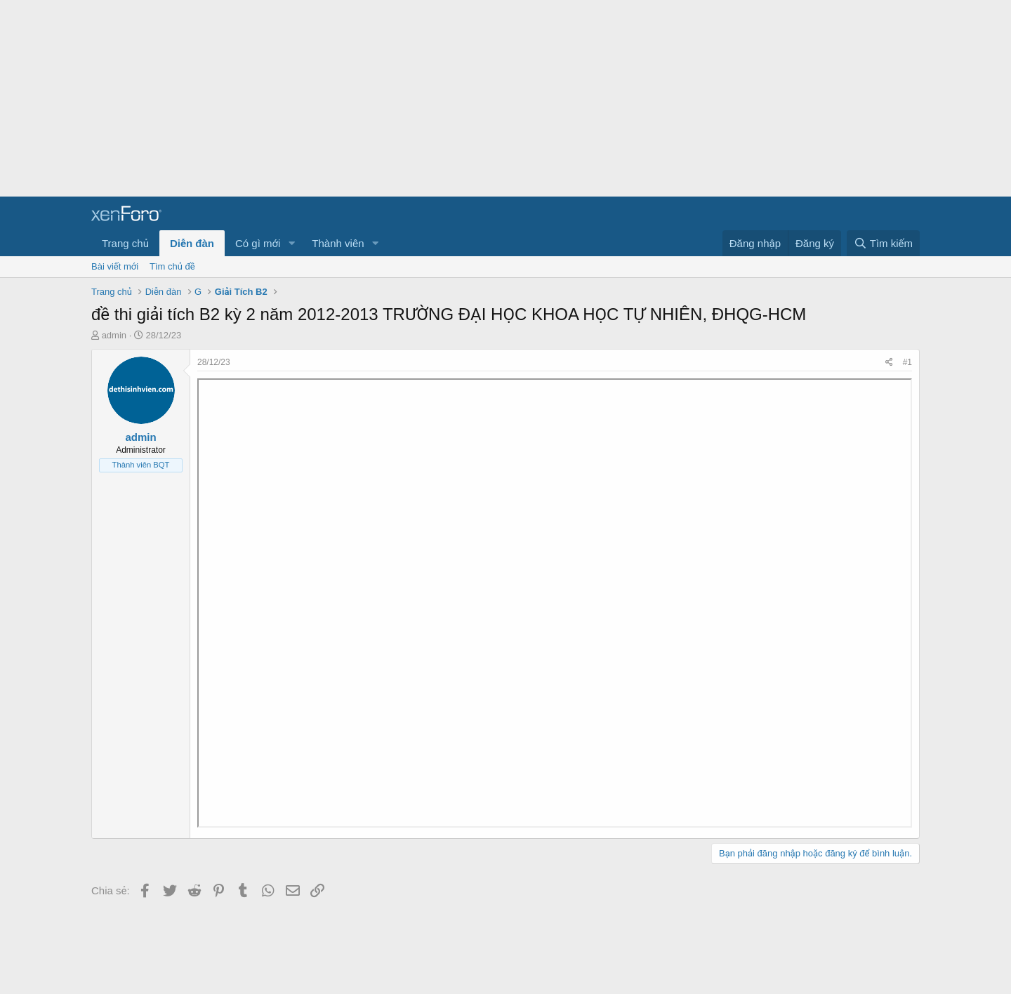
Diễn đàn (192, 243)
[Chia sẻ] (889, 362)
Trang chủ (125, 243)
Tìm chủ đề (172, 266)
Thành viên (338, 243)
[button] (291, 243)
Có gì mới (257, 243)
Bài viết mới (114, 266)
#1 (907, 362)
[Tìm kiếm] (883, 243)
